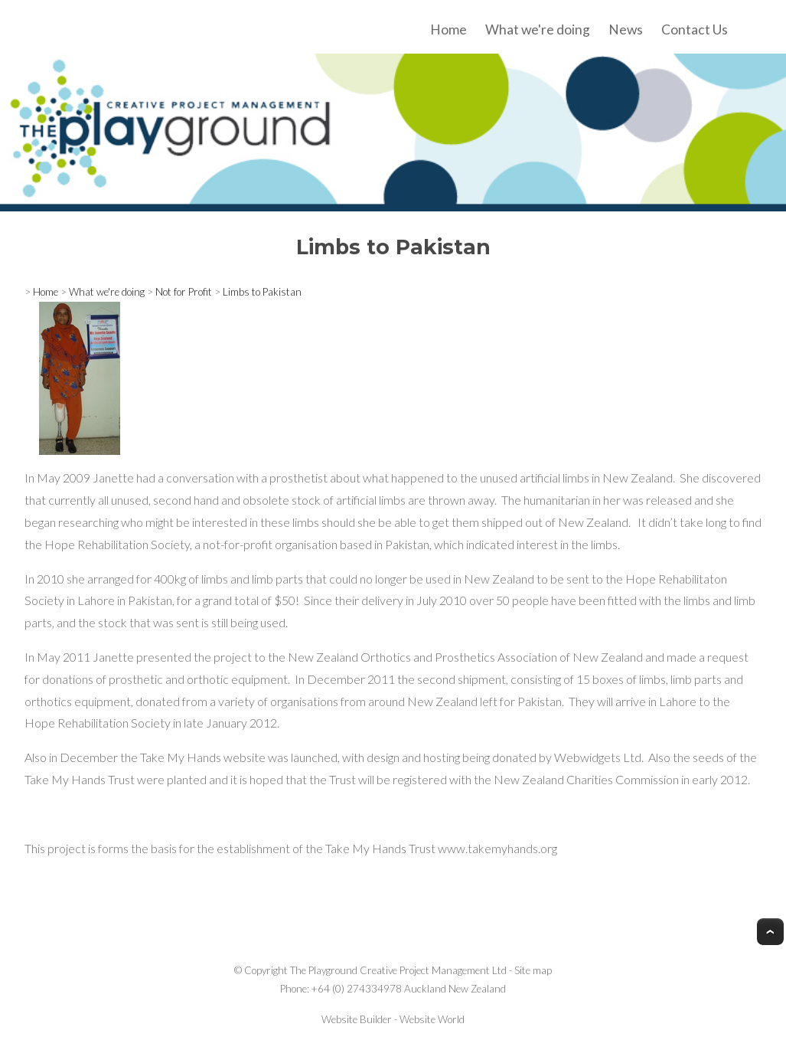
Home (448, 29)
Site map (533, 970)
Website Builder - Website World (393, 1019)
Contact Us (694, 29)
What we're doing (537, 29)
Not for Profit (183, 292)
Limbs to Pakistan (262, 292)
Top (770, 931)
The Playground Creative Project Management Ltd (398, 970)
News (625, 29)
